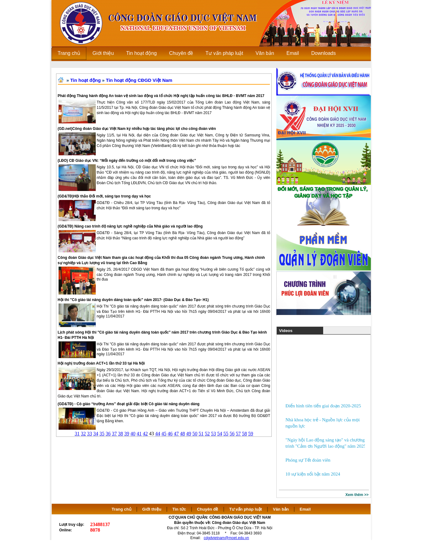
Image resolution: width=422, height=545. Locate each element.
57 (238, 433)
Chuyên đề (207, 509)
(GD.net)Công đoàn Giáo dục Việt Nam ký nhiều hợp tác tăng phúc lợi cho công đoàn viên (137, 128)
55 (225, 433)
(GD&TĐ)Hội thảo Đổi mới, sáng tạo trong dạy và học (104, 196)
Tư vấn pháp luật (245, 509)
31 (77, 433)
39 (126, 433)
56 (232, 433)
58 (244, 433)
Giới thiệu (151, 509)
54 (219, 433)
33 (89, 433)
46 (170, 433)
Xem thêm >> (357, 495)
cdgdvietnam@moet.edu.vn (226, 538)
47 (176, 433)
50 (194, 433)
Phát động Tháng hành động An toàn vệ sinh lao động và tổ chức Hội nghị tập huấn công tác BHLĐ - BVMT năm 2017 (161, 96)
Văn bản (281, 509)
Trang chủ (121, 509)
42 (145, 433)
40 (132, 433)
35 (101, 433)
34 (95, 433)
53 (213, 433)
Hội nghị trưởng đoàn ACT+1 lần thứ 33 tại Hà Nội (101, 363)
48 (182, 433)
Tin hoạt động (85, 80)
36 (108, 433)
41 (139, 433)
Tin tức (179, 509)
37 (114, 433)
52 (207, 433)
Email (305, 509)
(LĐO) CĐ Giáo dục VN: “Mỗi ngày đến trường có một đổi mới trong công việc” (127, 160)
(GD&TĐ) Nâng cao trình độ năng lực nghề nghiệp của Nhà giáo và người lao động (130, 226)
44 (157, 433)
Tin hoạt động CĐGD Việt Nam (139, 80)
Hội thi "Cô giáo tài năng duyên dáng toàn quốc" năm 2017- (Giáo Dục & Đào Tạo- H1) (133, 300)
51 (201, 433)
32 (83, 433)
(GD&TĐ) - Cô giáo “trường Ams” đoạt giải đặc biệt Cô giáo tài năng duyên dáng (129, 404)
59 (250, 433)
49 (188, 433)
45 (163, 433)
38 (120, 433)
